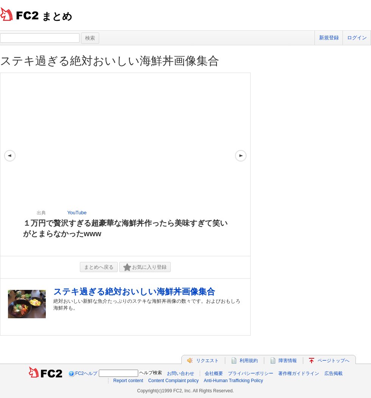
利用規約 (249, 360)
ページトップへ (333, 360)
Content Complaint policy (173, 380)
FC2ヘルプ (86, 373)
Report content (128, 380)
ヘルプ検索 (150, 372)
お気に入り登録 (145, 267)
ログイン (357, 37)
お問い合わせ (180, 373)
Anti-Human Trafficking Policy (233, 380)
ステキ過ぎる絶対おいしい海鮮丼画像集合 (109, 60)
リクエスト (207, 360)
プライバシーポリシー (250, 373)
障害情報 (288, 360)
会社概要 (214, 373)
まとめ (57, 16)
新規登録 (329, 37)
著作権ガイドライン (298, 373)
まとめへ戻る (99, 267)
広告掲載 (333, 373)
